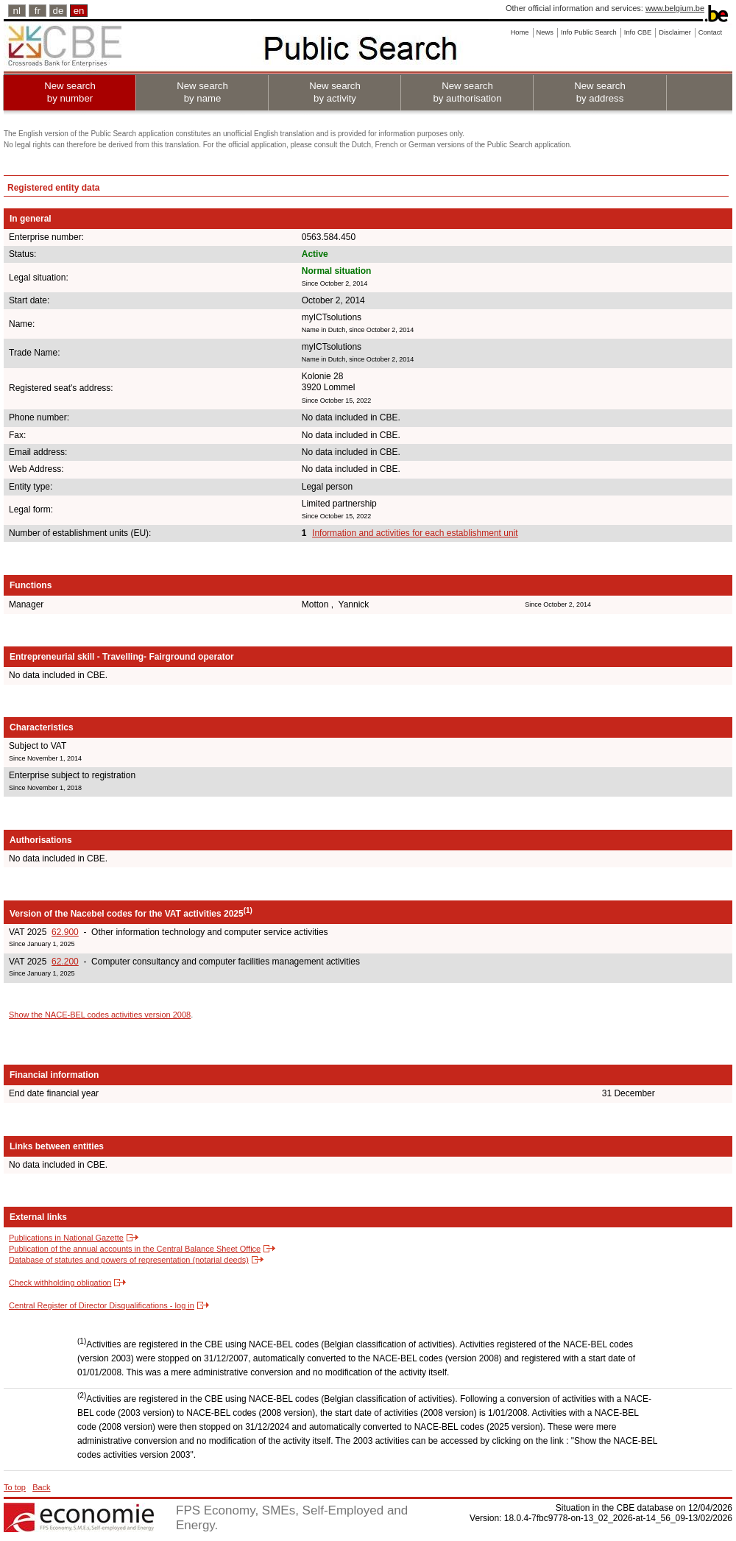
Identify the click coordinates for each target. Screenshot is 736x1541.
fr (37, 10)
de (58, 10)
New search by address (600, 92)
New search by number (70, 92)
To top (15, 1487)
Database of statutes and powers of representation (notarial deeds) (129, 1259)
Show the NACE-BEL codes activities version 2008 (100, 1014)
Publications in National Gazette (66, 1237)
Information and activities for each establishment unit (414, 533)
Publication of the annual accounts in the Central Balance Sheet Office (135, 1248)
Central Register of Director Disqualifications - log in (101, 1305)
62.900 (65, 932)
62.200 (65, 961)
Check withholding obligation (60, 1282)
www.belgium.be (674, 8)
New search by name (202, 92)
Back (41, 1487)
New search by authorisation (467, 92)
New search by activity (335, 92)
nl (17, 10)
